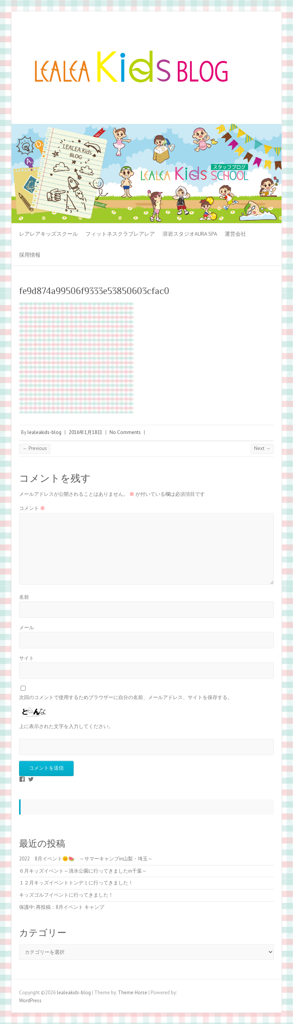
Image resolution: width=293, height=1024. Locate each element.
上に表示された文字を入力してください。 (66, 726)
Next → (262, 448)
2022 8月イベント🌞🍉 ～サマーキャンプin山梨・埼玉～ (86, 858)
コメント (32, 508)
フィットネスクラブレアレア (120, 233)
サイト (26, 658)
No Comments (125, 432)
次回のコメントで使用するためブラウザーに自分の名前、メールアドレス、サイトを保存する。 (125, 697)
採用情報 (29, 254)
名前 (24, 597)
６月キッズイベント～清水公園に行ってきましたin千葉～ (83, 871)
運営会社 (235, 233)
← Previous (35, 448)
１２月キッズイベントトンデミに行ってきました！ (76, 882)
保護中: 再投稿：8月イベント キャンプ (61, 907)
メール (26, 627)
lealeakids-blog (44, 432)
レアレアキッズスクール (48, 233)
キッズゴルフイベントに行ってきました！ (66, 895)
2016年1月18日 (85, 432)
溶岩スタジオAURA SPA (190, 233)
